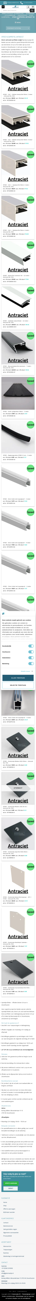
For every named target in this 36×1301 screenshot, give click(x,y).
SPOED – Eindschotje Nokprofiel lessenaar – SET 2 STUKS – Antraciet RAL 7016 (17, 898)
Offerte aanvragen (11, 1183)
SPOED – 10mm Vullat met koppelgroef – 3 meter (17, 586)
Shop (4, 1206)
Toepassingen (7, 1250)
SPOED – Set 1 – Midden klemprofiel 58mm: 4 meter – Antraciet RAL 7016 (17, 140)
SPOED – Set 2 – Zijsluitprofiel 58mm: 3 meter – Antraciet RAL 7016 (16, 186)
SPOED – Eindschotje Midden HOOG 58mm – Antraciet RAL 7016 (18, 762)
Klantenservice (8, 1226)
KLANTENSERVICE (22, 1291)
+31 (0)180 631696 (7, 1268)
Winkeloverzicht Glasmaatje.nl (13, 14)
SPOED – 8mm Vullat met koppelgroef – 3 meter (16, 499)
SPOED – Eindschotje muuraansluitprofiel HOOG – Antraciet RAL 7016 (16, 988)
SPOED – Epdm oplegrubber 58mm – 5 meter (16, 411)
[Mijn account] (28, 7)
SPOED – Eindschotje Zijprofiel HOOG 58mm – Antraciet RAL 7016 (15, 852)
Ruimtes (6, 1253)
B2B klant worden (9, 1212)
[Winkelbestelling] (18, 28)
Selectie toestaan (18, 685)
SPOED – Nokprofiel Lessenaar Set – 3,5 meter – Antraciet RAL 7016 (16, 276)
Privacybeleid (7, 1236)
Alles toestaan (18, 678)
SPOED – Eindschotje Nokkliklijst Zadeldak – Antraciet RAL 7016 (15, 943)
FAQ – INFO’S (12, 1291)
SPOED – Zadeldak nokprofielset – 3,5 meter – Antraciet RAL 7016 (16, 322)
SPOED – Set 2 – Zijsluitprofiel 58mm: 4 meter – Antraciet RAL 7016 (16, 231)
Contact (10, 1188)
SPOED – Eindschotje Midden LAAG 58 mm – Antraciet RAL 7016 (15, 807)
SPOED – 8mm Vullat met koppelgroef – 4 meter (16, 543)
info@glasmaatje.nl (7, 1273)
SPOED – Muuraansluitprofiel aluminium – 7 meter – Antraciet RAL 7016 (17, 367)
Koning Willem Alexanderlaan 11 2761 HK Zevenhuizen (17, 1278)
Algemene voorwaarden (11, 1233)
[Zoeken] (32, 10)
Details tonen (25, 671)
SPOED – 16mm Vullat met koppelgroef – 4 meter (17, 718)
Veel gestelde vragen (10, 1229)
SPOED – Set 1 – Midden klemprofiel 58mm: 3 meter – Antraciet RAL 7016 (17, 95)
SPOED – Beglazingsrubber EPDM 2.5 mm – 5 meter (17, 455)
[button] (3, 6)
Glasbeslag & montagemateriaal (13, 1256)
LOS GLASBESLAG (10, 15)
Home (5, 1202)
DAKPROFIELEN (22, 15)
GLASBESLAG (30, 14)
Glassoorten (7, 1246)
